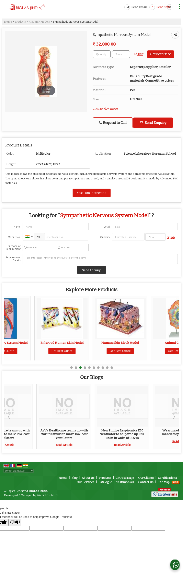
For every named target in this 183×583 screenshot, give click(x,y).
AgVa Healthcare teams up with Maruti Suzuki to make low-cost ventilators (32, 434)
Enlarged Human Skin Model (90, 343)
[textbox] (121, 54)
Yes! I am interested (91, 193)
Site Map (164, 482)
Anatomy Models (39, 21)
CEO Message (125, 478)
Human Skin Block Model (148, 343)
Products (20, 21)
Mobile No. (14, 237)
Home (8, 21)
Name (17, 226)
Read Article (31, 445)
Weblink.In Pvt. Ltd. (48, 495)
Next (173, 416)
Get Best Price (160, 54)
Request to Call (113, 123)
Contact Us (145, 482)
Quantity (105, 237)
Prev (9, 416)
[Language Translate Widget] (18, 471)
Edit (139, 54)
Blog (74, 478)
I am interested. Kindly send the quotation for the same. (100, 259)
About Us (88, 478)
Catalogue (105, 482)
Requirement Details (13, 259)
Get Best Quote (31, 351)
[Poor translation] (14, 522)
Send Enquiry (153, 123)
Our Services (85, 482)
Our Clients (146, 478)
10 (112, 367)
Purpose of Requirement (13, 247)
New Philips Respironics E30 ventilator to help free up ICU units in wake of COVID (148, 434)
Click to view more (105, 108)
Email (107, 226)
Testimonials (125, 482)
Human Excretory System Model (32, 343)
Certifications (167, 478)
